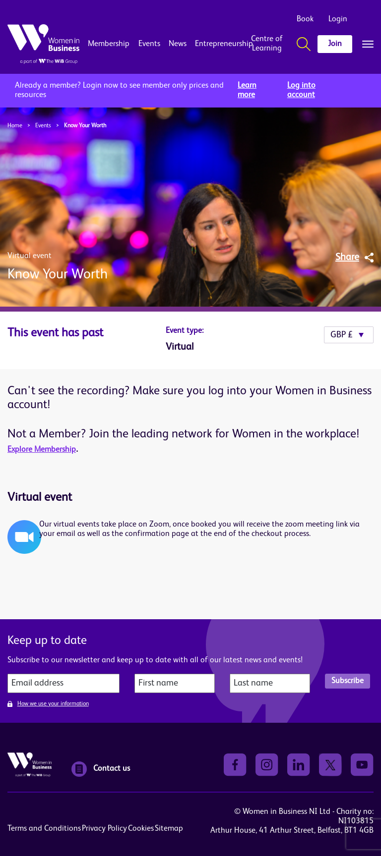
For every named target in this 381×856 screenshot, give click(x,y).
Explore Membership (41, 450)
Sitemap (169, 829)
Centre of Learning (267, 44)
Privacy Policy (104, 829)
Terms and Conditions (44, 829)
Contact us (100, 769)
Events (149, 44)
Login (337, 19)
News (178, 44)
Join (335, 44)
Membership (108, 44)
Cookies (141, 829)
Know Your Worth (85, 126)
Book (305, 19)
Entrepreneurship (216, 44)
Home (14, 126)
